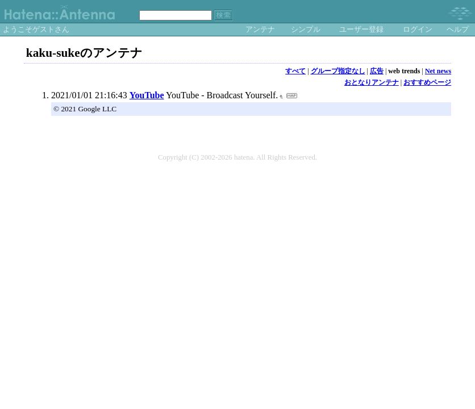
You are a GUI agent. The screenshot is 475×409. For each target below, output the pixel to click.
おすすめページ (427, 82)
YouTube (147, 95)
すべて (295, 71)
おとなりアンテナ (371, 82)
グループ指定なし (338, 71)
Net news (438, 71)
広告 (377, 71)
